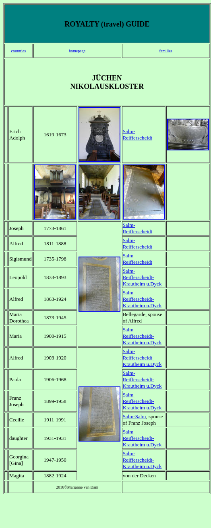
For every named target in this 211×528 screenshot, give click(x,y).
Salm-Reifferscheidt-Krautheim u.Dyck (142, 277)
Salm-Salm (134, 416)
